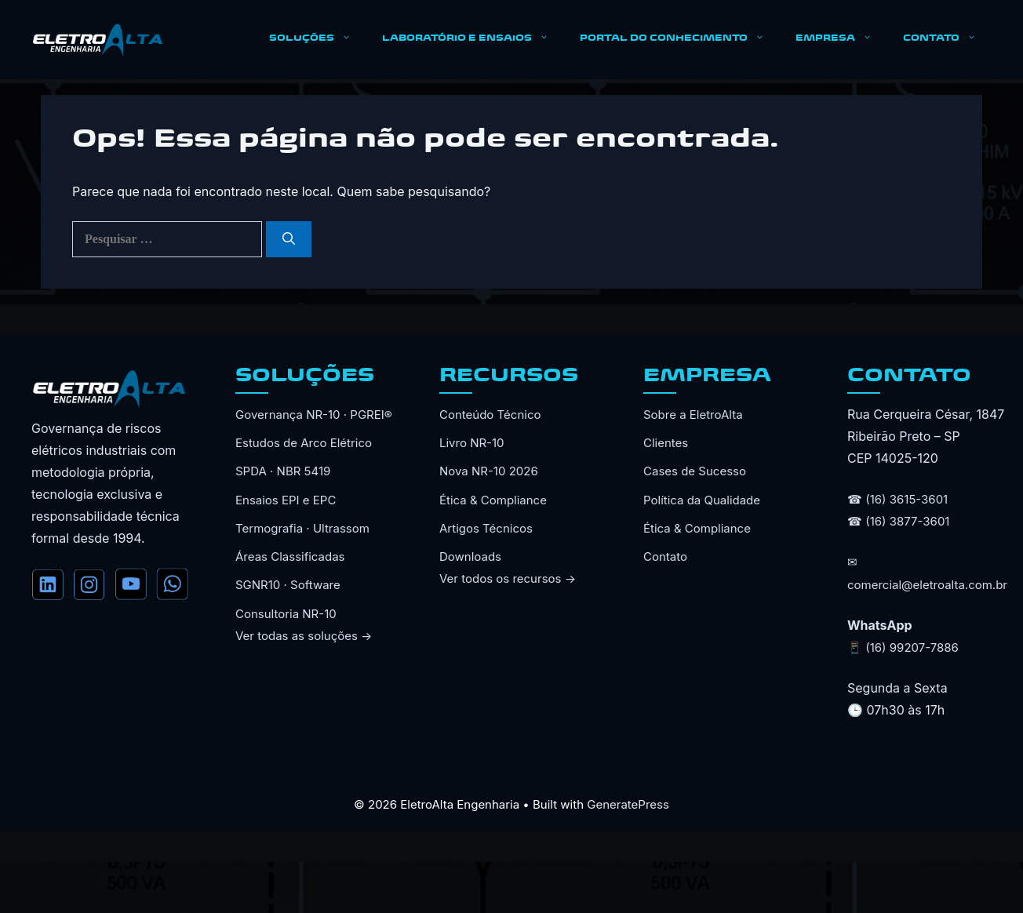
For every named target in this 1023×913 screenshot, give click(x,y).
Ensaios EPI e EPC (285, 500)
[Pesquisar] (288, 239)
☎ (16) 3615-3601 (897, 499)
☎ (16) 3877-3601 (898, 521)
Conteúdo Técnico (490, 414)
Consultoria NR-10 (286, 613)
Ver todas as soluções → (303, 635)
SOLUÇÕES (317, 39)
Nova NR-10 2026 (488, 471)
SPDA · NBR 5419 (282, 471)
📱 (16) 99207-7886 (903, 647)
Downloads (470, 556)
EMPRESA (841, 39)
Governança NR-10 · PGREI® (313, 414)
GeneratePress (628, 804)
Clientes (665, 442)
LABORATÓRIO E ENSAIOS (473, 39)
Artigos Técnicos (486, 528)
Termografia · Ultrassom (302, 528)
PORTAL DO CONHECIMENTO (680, 39)
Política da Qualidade (701, 500)
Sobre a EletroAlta (693, 414)
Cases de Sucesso (694, 471)
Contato (665, 556)
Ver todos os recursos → (507, 578)
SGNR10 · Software (287, 584)
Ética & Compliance (493, 500)
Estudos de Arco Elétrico (303, 442)
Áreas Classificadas (290, 556)
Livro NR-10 (471, 442)
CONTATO (947, 39)
